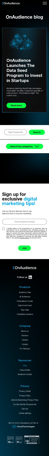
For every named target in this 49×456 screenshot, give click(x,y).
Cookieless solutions (25, 314)
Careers (25, 340)
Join (24, 248)
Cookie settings (25, 413)
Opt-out (25, 408)
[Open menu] (45, 3)
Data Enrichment (25, 305)
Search (37, 132)
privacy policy (24, 238)
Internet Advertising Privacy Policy (25, 400)
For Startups (25, 348)
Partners (24, 335)
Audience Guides (25, 374)
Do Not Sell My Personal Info (24, 404)
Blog (25, 365)
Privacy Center (25, 391)
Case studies (25, 370)
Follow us (24, 277)
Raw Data (25, 310)
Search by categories (24, 146)
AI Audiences (25, 296)
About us (24, 331)
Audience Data (25, 292)
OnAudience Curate (25, 301)
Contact (25, 344)
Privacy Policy (24, 395)
